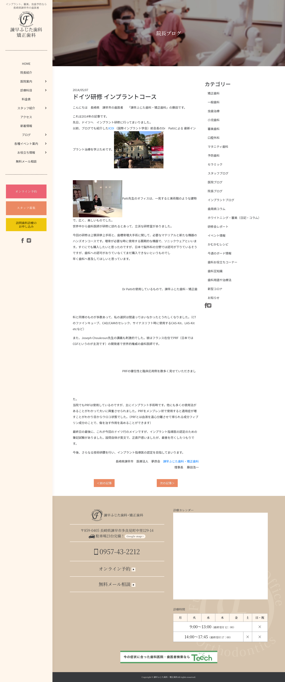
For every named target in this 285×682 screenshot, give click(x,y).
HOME (26, 63)
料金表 (26, 99)
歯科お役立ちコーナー (222, 262)
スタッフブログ (218, 173)
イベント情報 (216, 235)
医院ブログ (215, 182)
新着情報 (26, 126)
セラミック (215, 164)
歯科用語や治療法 (219, 280)
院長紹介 (26, 72)
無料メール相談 (26, 161)
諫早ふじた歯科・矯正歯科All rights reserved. (175, 676)
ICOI (111, 128)
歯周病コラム (216, 209)
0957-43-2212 (117, 551)
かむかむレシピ (218, 244)
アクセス (26, 117)
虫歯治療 (213, 111)
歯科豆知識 (215, 271)
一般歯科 (213, 102)
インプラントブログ (221, 200)
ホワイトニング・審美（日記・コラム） (234, 218)
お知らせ (213, 298)
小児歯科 (213, 120)
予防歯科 (213, 155)
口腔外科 (213, 138)
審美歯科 (213, 129)
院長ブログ (215, 191)
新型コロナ (215, 289)
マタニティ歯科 (218, 146)
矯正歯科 (213, 93)
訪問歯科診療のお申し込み (26, 224)
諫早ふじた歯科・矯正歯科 (181, 461)
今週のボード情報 (219, 253)
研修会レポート (218, 226)
